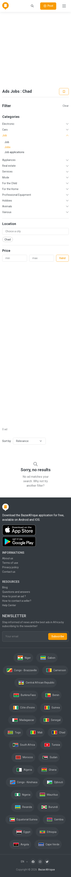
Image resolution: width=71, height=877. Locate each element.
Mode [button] (5, 177)
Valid (62, 258)
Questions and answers (16, 591)
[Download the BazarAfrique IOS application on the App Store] (35, 530)
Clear (66, 105)
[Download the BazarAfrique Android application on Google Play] (35, 542)
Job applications (14, 152)
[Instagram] (40, 862)
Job (6, 142)
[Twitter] (47, 862)
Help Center (9, 605)
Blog (5, 587)
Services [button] (7, 171)
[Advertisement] (35, 50)
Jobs (7, 147)
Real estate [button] (9, 165)
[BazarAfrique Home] (5, 6)
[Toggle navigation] (64, 6)
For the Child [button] (9, 183)
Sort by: (6, 441)
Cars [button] (5, 129)
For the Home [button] (10, 189)
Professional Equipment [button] (16, 194)
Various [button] (6, 212)
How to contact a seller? (16, 600)
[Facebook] (33, 862)
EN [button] (23, 861)
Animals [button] (7, 206)
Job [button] (4, 135)
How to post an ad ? (14, 596)
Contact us (8, 571)
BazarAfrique (46, 869)
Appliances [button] (9, 159)
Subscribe (57, 636)
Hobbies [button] (7, 200)
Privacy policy (10, 567)
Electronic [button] (8, 123)
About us (7, 558)
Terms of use (10, 562)
